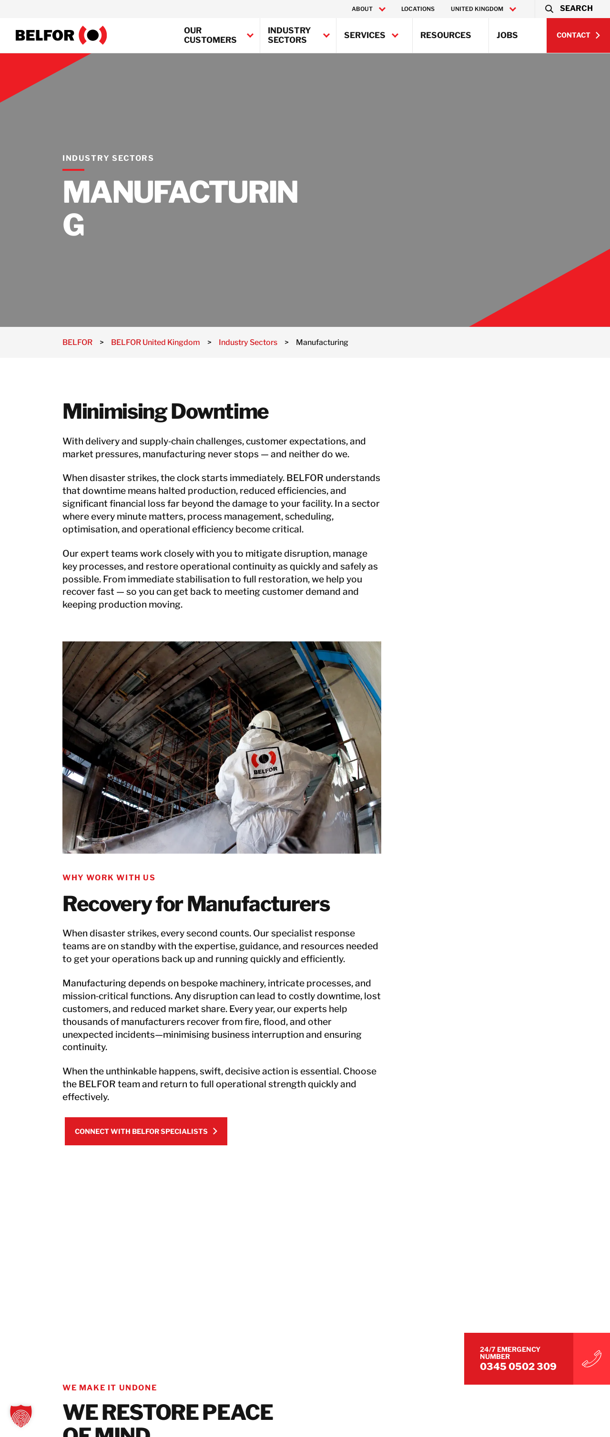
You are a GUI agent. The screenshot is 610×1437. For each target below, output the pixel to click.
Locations (418, 8)
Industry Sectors (289, 35)
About (362, 9)
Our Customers (210, 35)
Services (365, 35)
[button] (568, 9)
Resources (445, 35)
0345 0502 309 (518, 1366)
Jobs (507, 35)
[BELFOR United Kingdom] (61, 35)
